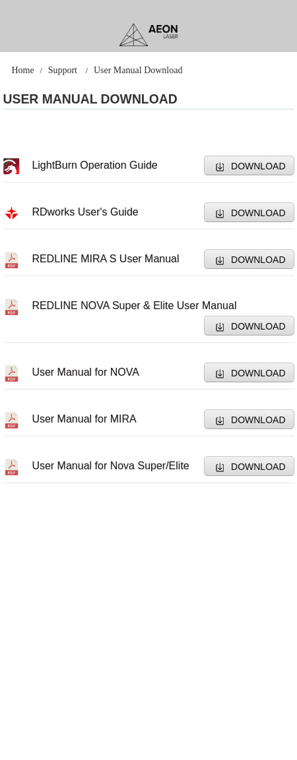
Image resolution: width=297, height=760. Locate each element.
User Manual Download (138, 70)
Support (62, 70)
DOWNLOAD (258, 166)
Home (22, 70)
